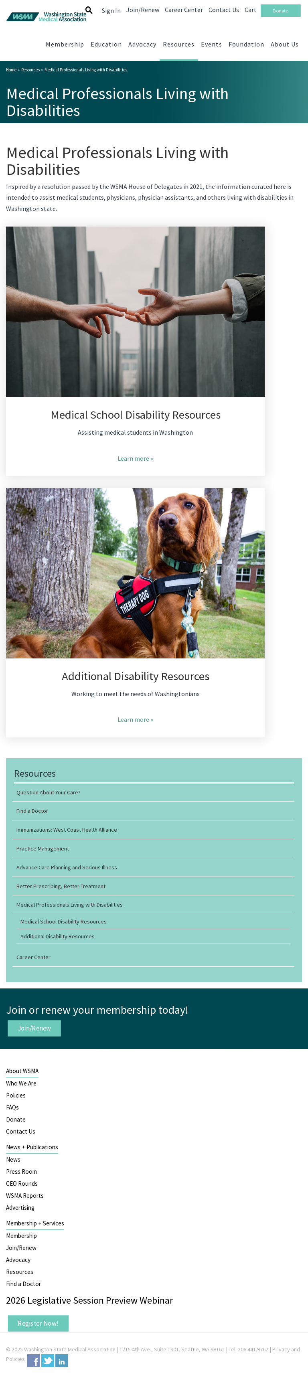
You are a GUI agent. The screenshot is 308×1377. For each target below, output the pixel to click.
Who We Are (21, 1083)
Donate (16, 1119)
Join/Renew (34, 1028)
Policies (16, 1095)
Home (11, 70)
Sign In (111, 10)
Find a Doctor (23, 1284)
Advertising (20, 1207)
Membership (21, 1235)
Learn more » (135, 458)
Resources (30, 70)
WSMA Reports (25, 1195)
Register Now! (38, 1323)
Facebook (33, 1360)
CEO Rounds (22, 1183)
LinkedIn (61, 1360)
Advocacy (18, 1260)
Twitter (47, 1360)
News (13, 1159)
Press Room (21, 1171)
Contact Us (20, 1131)
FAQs (12, 1107)
